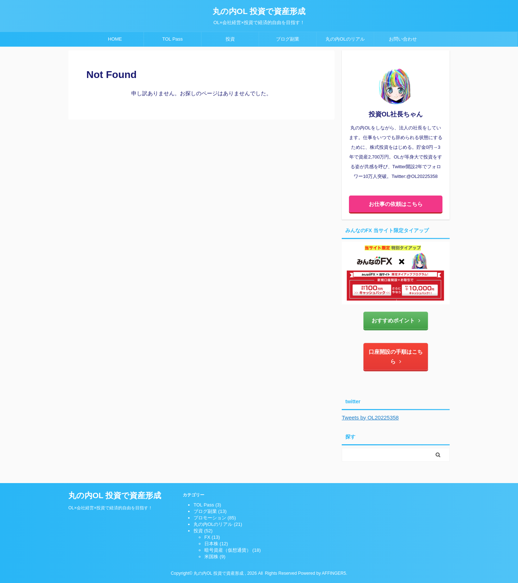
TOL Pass (172, 39)
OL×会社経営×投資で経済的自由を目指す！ (110, 507)
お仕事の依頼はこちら (396, 204)
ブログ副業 (287, 39)
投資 (230, 39)
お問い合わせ (403, 39)
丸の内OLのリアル (345, 39)
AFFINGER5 (334, 573)
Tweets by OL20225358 (370, 417)
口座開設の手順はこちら (396, 356)
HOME (115, 39)
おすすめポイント (396, 320)
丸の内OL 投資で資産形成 (259, 11)
